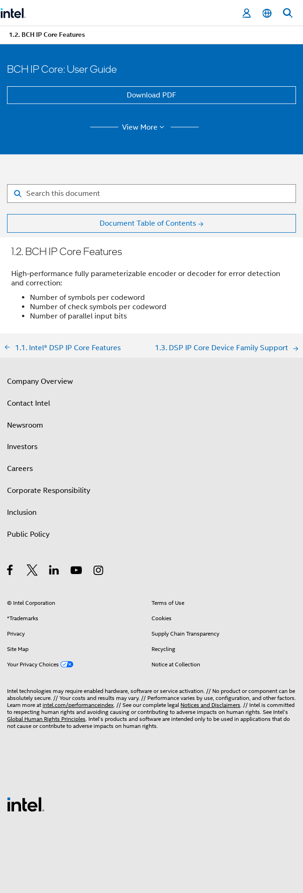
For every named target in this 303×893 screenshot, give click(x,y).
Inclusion (21, 512)
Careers (20, 468)
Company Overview (40, 381)
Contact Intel (28, 403)
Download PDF (151, 95)
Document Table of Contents (148, 223)
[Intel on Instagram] (99, 571)
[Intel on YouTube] (77, 571)
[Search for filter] (151, 193)
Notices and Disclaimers (210, 704)
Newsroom (25, 425)
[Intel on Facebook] (10, 571)
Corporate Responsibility (48, 490)
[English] (267, 13)
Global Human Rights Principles (46, 718)
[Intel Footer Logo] (25, 804)
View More (144, 127)
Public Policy (28, 534)
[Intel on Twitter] (32, 571)
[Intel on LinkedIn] (54, 571)
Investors (22, 446)
